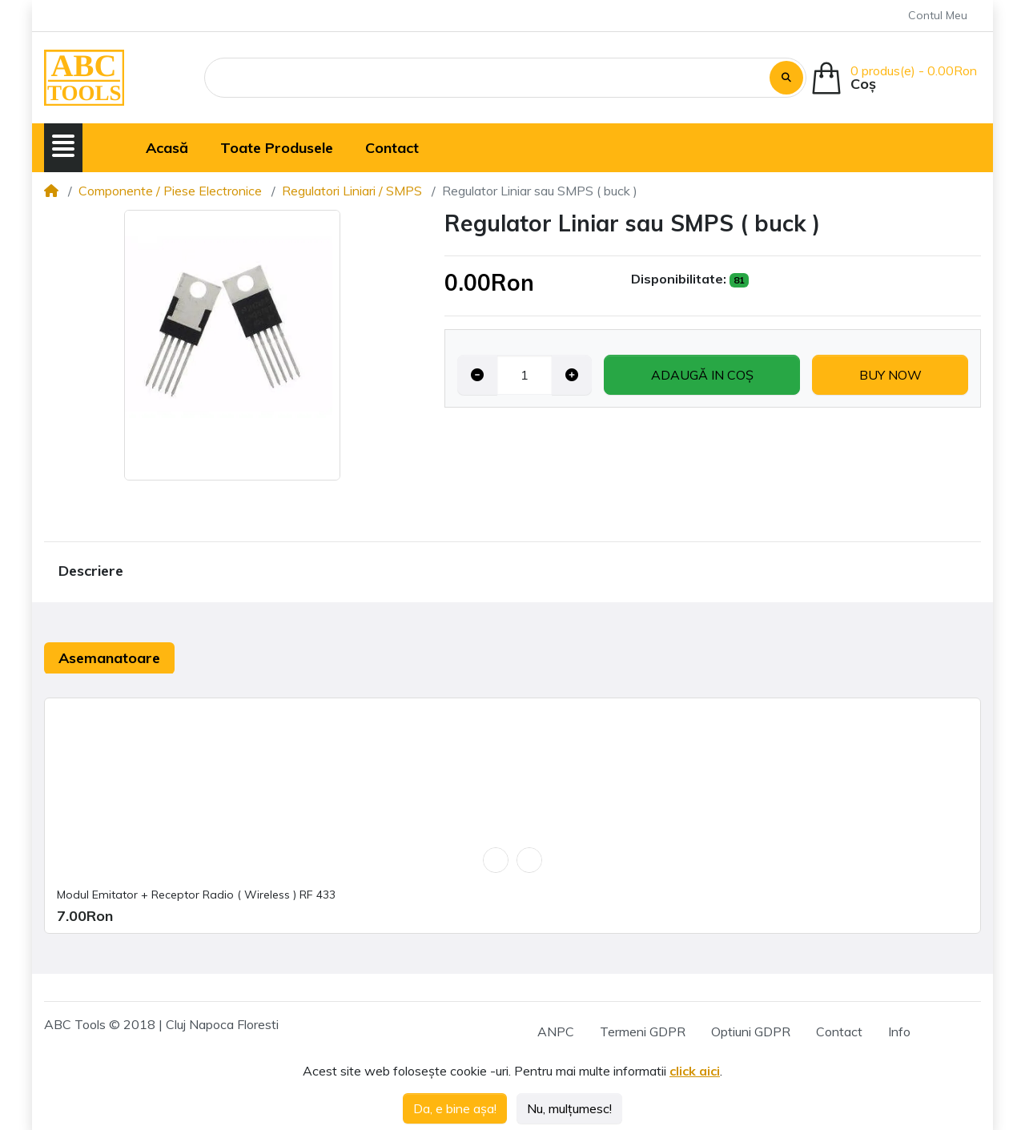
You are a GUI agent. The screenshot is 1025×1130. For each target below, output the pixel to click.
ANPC (555, 1031)
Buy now (890, 375)
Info (899, 1031)
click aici (694, 1071)
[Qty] (524, 375)
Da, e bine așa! (454, 1108)
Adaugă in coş (702, 375)
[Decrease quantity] (477, 375)
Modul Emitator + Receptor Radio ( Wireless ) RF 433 (196, 894)
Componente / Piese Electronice (170, 191)
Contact (839, 1031)
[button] (63, 146)
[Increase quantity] (572, 375)
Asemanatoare (109, 658)
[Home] (51, 191)
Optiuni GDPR (750, 1031)
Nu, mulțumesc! (569, 1108)
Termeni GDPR (642, 1031)
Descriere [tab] (90, 570)
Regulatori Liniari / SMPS (352, 191)
